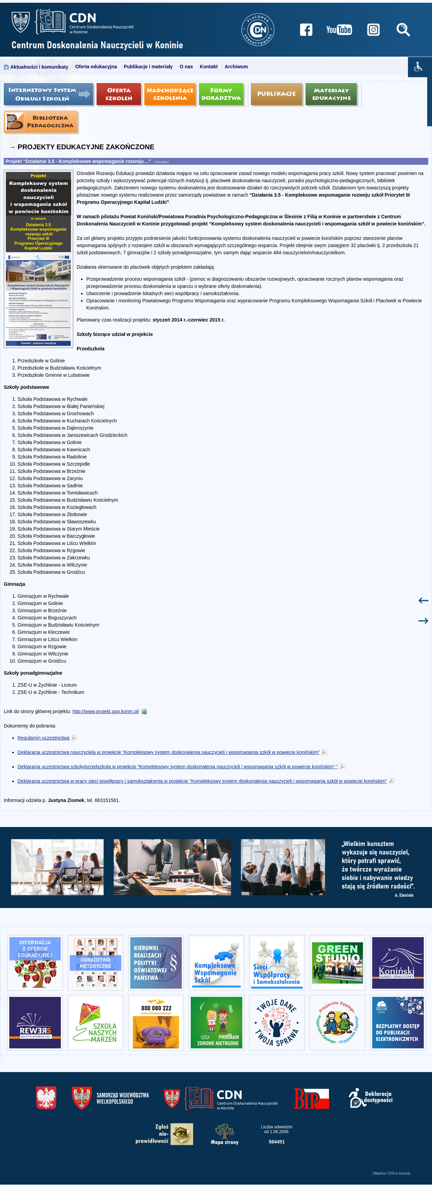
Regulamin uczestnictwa (43, 738)
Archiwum (236, 66)
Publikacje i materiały (148, 66)
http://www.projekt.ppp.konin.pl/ (106, 711)
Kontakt (209, 66)
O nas (186, 66)
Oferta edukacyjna (96, 66)
